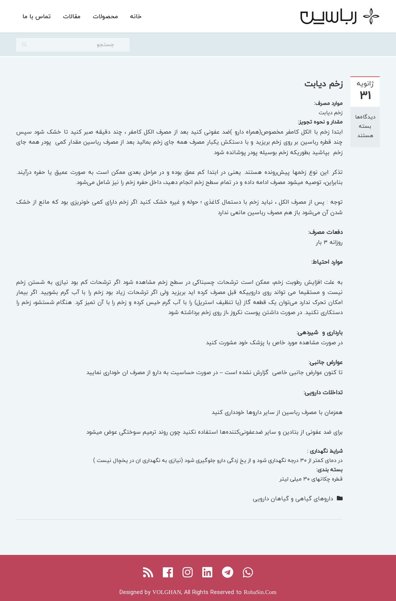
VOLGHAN (166, 592)
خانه (136, 16)
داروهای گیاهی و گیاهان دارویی (293, 498)
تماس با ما (36, 16)
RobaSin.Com (260, 592)
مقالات (71, 16)
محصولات (105, 16)
